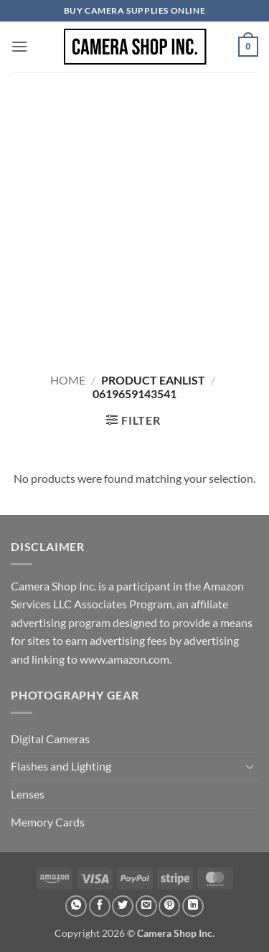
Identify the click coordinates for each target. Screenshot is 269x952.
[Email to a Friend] (146, 906)
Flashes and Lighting (61, 766)
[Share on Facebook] (99, 906)
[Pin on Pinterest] (169, 906)
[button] (19, 46)
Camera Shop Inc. (175, 933)
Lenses (27, 794)
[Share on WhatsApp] (76, 906)
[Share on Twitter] (122, 906)
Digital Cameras (50, 738)
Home (67, 380)
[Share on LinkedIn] (193, 906)
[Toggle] (249, 766)
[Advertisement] (134, 213)
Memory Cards (48, 822)
